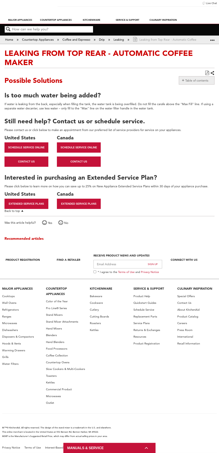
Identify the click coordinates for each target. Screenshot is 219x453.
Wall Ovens (9, 302)
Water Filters (10, 363)
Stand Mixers (54, 314)
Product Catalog (187, 316)
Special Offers (186, 296)
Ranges (6, 316)
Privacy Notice (150, 272)
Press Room (184, 330)
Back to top (12, 211)
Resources (139, 336)
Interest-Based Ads (57, 447)
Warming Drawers (13, 350)
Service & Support (127, 19)
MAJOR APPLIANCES (17, 289)
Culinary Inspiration (163, 19)
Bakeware (96, 296)
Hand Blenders (55, 342)
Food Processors (56, 348)
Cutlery (94, 309)
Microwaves (9, 323)
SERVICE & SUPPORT (148, 289)
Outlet (50, 402)
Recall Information (188, 343)
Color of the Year (57, 301)
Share (212, 73)
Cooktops (8, 296)
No (66, 223)
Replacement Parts (145, 316)
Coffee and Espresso (76, 40)
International (185, 336)
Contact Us (26, 161)
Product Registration (23, 259)
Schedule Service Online (26, 147)
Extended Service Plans (26, 203)
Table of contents (196, 80)
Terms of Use (126, 272)
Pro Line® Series (56, 308)
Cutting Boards (99, 316)
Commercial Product (59, 389)
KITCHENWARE (101, 289)
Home (9, 40)
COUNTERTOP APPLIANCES (56, 291)
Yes (50, 223)
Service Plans (141, 323)
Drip (102, 40)
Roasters (95, 323)
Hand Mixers (54, 328)
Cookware (96, 302)
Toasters (51, 375)
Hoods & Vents (11, 343)
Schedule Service (143, 309)
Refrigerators (10, 309)
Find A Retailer (68, 259)
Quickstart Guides (144, 302)
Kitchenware (91, 19)
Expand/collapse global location (212, 38)
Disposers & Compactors (18, 336)
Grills (5, 357)
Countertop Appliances (56, 19)
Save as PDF (207, 73)
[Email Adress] (127, 264)
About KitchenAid (188, 309)
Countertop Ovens (58, 362)
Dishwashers (10, 330)
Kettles (50, 382)
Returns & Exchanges (146, 330)
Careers (182, 323)
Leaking (119, 40)
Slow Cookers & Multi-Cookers (65, 369)
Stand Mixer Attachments (62, 321)
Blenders (51, 335)
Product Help (141, 296)
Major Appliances (20, 19)
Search (8, 29)
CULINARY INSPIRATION (194, 289)
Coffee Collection (57, 355)
